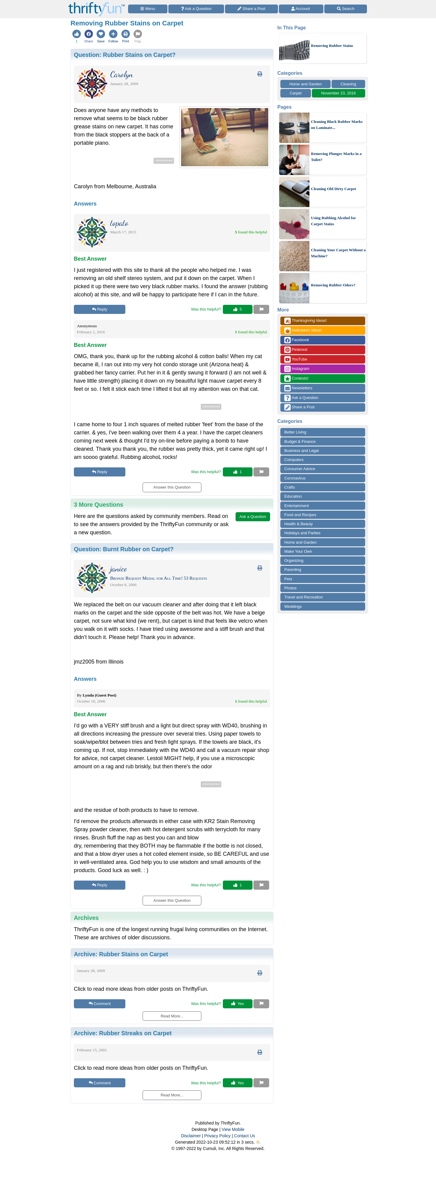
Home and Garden (305, 84)
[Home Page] (97, 3)
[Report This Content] (261, 309)
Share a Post (299, 407)
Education (293, 496)
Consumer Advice (299, 468)
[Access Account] (301, 9)
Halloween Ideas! (303, 330)
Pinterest (295, 350)
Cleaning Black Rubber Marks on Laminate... (337, 124)
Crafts (289, 487)
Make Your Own (298, 551)
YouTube (295, 359)
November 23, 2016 (338, 93)
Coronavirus (295, 478)
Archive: (121, 954)
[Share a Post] (251, 9)
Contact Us (244, 1135)
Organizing (293, 560)
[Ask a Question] (196, 9)
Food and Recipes (300, 514)
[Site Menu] (147, 9)
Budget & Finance (299, 441)
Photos (290, 588)
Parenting (292, 569)
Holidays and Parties (302, 533)
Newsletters (298, 388)
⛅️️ (258, 1142)
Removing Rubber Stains (332, 45)
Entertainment (296, 505)
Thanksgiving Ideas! (305, 321)
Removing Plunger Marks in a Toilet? (336, 156)
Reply (99, 309)
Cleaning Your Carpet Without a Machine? (338, 253)
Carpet (296, 93)
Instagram (296, 369)
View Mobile (233, 1129)
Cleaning (348, 84)
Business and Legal (301, 450)
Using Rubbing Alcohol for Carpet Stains (333, 221)
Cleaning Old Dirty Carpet (333, 188)
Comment (100, 1003)
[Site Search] (345, 9)
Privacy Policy (217, 1135)
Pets (288, 579)
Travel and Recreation (303, 597)
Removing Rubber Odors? (333, 285)
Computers (294, 459)
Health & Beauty (298, 524)
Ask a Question (301, 398)
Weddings (293, 606)
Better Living (295, 432)
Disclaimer (191, 1135)
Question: (125, 54)
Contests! (296, 378)
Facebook (296, 340)
